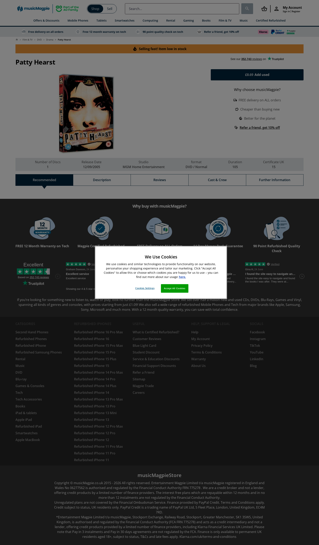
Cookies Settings (144, 288)
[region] (161, 272)
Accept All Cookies (174, 288)
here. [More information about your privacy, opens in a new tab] (182, 277)
